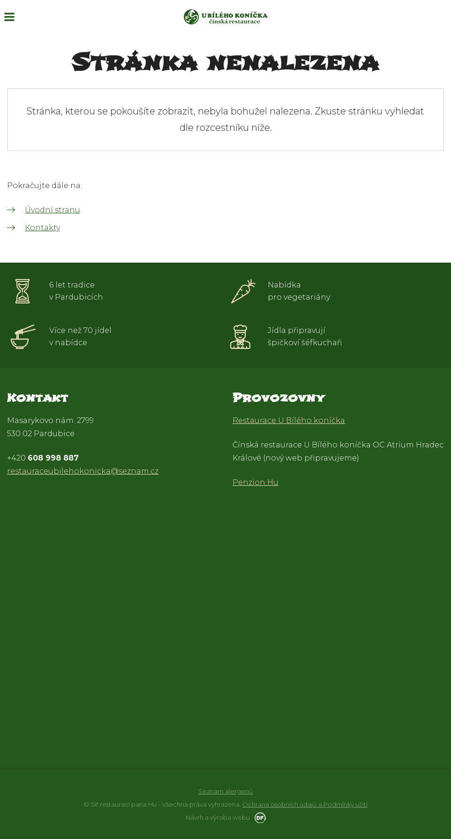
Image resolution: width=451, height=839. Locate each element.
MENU (9, 17)
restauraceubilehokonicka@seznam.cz (82, 471)
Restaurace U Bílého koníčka (289, 420)
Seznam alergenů (225, 791)
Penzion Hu (255, 482)
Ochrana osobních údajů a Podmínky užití (305, 804)
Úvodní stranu (52, 209)
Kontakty (42, 227)
